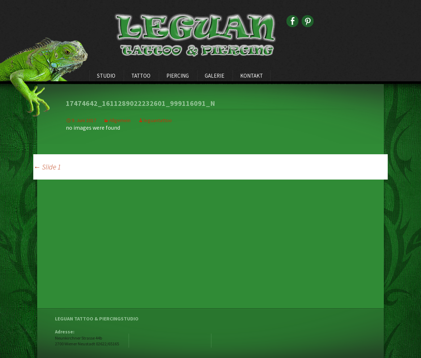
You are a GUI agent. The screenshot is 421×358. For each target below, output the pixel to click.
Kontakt (251, 75)
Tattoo (140, 75)
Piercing (177, 75)
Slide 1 (47, 166)
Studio (106, 75)
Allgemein (120, 120)
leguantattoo (158, 120)
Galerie (214, 75)
